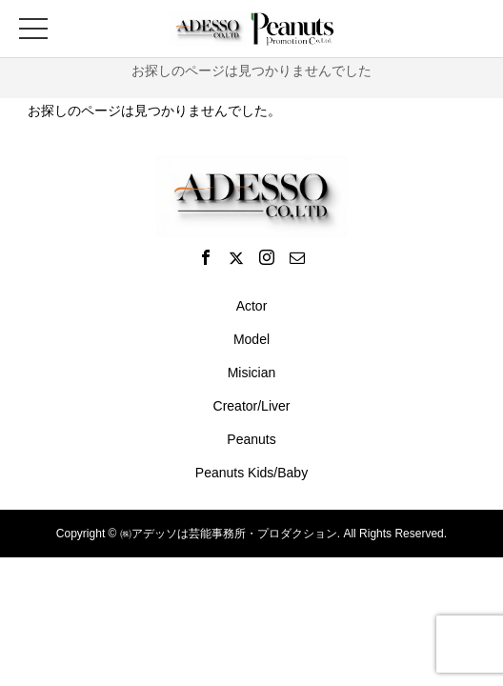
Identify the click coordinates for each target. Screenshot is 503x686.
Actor (252, 305)
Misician (252, 372)
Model (251, 339)
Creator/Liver (252, 406)
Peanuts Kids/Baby (251, 472)
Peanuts (251, 439)
